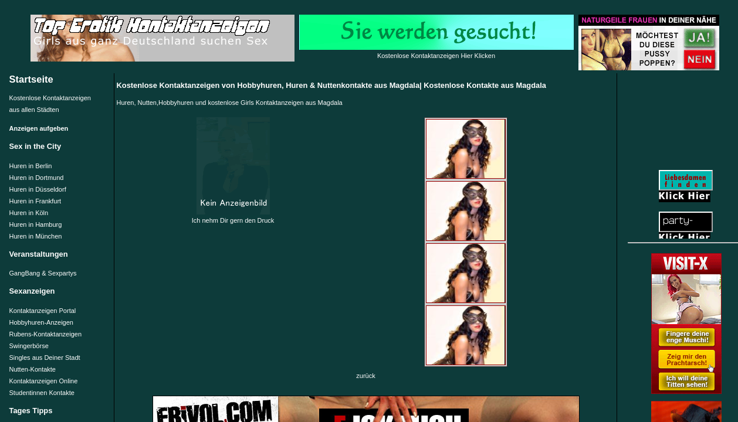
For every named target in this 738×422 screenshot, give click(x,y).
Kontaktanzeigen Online (43, 380)
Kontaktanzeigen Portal (42, 310)
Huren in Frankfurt (35, 201)
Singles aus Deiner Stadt (44, 357)
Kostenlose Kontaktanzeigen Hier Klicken (436, 55)
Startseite (31, 79)
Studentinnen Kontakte (42, 392)
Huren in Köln (29, 212)
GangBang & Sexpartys (43, 273)
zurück (365, 375)
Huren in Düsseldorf (37, 189)
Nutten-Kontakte (32, 369)
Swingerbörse (29, 345)
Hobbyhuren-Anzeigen (41, 322)
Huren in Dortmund (36, 177)
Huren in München (35, 236)
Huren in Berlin (30, 165)
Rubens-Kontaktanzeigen (45, 334)
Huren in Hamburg (35, 224)
